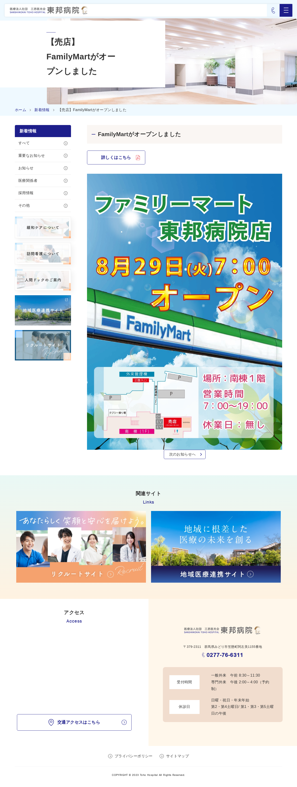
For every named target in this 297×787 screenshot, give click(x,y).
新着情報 (42, 110)
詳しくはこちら (116, 157)
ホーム (20, 110)
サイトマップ (177, 756)
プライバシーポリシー (134, 756)
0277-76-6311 (225, 655)
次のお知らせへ (182, 454)
